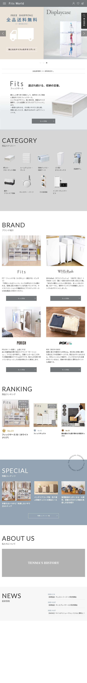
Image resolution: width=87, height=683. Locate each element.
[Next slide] (84, 33)
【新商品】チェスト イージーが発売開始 (62, 597)
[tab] (40, 62)
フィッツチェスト (40, 433)
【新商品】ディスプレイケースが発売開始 (62, 605)
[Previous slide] (3, 33)
